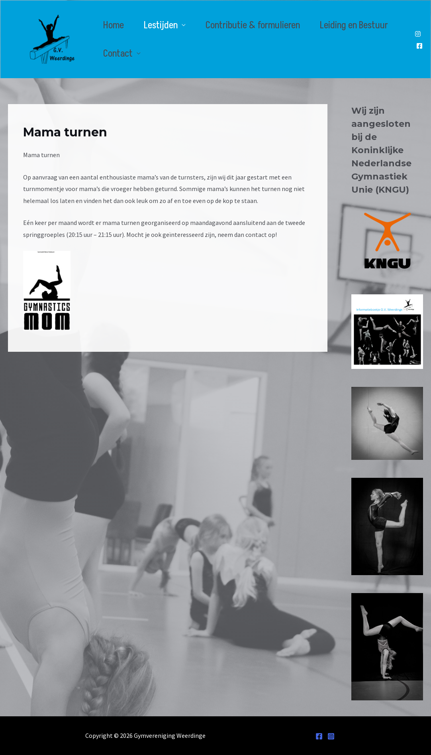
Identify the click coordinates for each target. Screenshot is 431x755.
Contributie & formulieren (253, 25)
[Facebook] (419, 46)
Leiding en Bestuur (354, 25)
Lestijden (161, 25)
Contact (118, 54)
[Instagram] (418, 34)
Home (113, 25)
